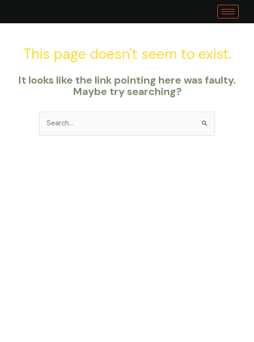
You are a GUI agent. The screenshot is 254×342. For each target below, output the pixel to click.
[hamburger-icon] (228, 12)
